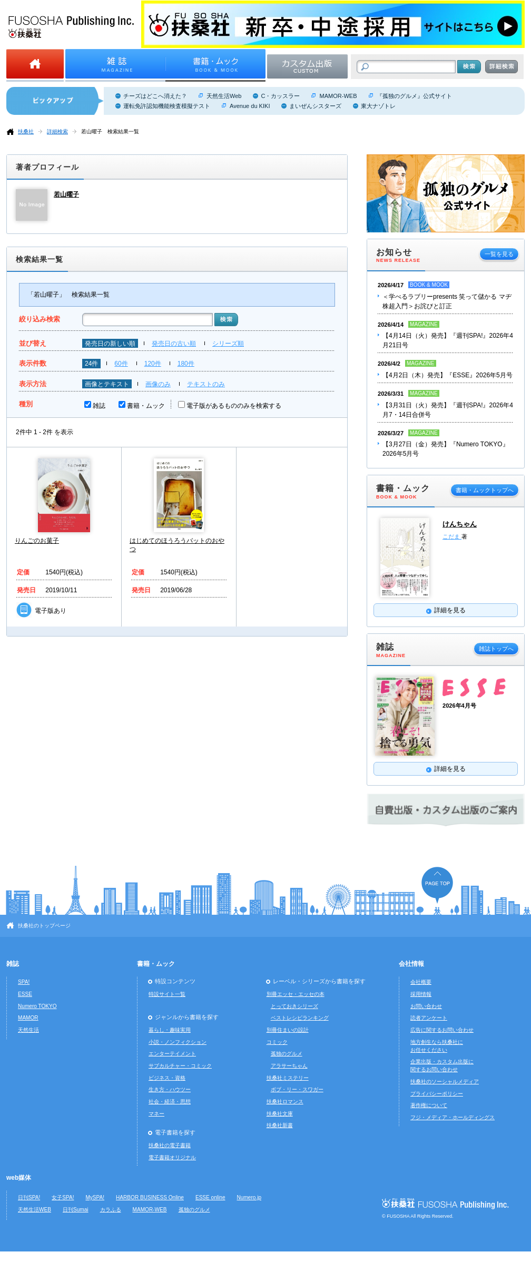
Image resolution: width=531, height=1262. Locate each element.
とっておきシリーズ (294, 1006)
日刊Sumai (75, 1209)
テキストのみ (206, 384)
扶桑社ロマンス (285, 1101)
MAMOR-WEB (338, 96)
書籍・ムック (146, 405)
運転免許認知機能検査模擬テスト (166, 106)
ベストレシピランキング (300, 1018)
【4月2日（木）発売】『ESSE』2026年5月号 (447, 375)
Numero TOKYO (37, 1006)
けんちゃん (459, 524)
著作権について (428, 1105)
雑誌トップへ (496, 648)
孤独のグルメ (286, 1053)
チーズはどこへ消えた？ (155, 96)
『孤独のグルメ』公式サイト (414, 96)
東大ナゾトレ (378, 106)
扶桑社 (26, 131)
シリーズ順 (228, 343)
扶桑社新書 (280, 1125)
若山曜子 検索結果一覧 (110, 131)
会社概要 (420, 982)
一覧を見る (499, 254)
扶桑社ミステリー (288, 1078)
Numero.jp (249, 1197)
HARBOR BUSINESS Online (150, 1197)
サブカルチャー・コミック (180, 1066)
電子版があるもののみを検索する (233, 405)
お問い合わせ (426, 1006)
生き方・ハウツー (170, 1089)
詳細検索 (57, 131)
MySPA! (94, 1197)
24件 (91, 363)
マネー (156, 1114)
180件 (186, 363)
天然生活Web (223, 96)
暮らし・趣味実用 (170, 1030)
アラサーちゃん (289, 1066)
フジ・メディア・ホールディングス (452, 1117)
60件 (120, 363)
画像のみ (158, 384)
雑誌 (99, 405)
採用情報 (420, 994)
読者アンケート (428, 1018)
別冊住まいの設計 (288, 1030)
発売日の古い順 (174, 343)
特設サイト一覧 (167, 994)
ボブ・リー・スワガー (297, 1089)
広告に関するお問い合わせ (442, 1030)
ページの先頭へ (437, 885)
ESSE (25, 994)
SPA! (24, 982)
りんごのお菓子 (37, 540)
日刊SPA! (29, 1197)
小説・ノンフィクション (177, 1042)
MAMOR (28, 1018)
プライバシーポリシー (436, 1094)
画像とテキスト (107, 384)
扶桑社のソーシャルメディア (444, 1081)
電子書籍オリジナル (172, 1157)
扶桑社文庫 (280, 1114)
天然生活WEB (34, 1209)
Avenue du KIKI (250, 106)
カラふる (110, 1209)
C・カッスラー (280, 96)
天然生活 (28, 1030)
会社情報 (411, 963)
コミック (277, 1042)
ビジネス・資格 (167, 1078)
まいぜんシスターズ (315, 106)
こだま (451, 536)
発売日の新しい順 (110, 343)
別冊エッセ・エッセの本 (295, 994)
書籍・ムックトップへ (485, 490)
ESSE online (210, 1197)
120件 (152, 363)
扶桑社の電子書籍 (170, 1145)
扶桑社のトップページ (44, 925)
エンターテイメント (172, 1053)
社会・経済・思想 (170, 1101)
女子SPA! (63, 1197)
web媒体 (18, 1177)
